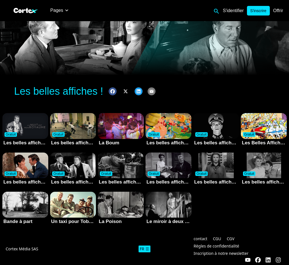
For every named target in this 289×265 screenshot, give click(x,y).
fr (144, 248)
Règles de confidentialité (216, 246)
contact (200, 238)
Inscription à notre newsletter (221, 253)
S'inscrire (258, 10)
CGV (231, 238)
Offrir (278, 10)
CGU (217, 238)
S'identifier (233, 10)
